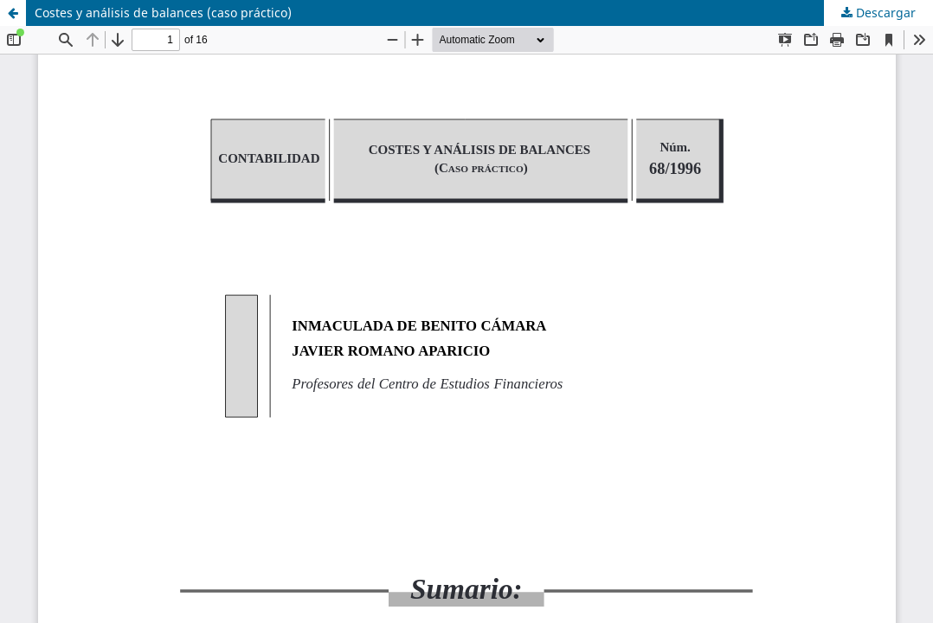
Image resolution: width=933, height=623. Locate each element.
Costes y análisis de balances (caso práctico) (163, 12)
